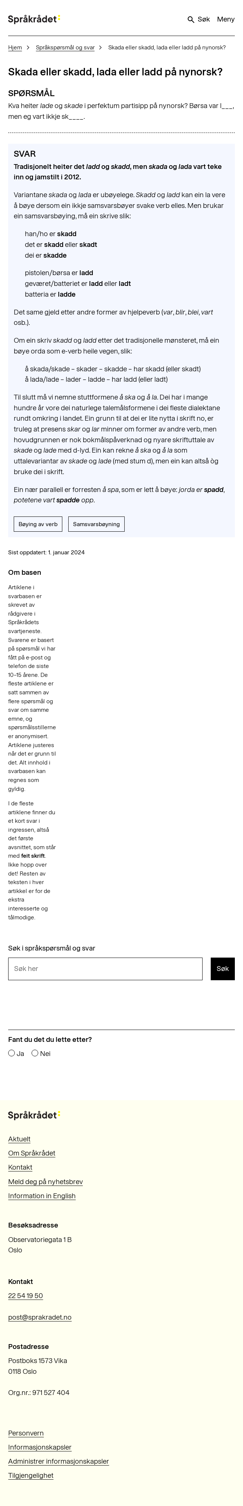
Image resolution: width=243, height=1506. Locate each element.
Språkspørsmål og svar (65, 47)
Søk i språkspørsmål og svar (51, 948)
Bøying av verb (38, 524)
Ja (20, 1053)
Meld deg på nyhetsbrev (45, 1181)
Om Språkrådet (31, 1153)
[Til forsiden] (34, 19)
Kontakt (20, 1167)
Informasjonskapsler (40, 1447)
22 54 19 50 (25, 1295)
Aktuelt (19, 1139)
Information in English (42, 1196)
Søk (198, 19)
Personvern (26, 1433)
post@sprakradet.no (40, 1317)
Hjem (15, 47)
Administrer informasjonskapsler (58, 1461)
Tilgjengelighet (30, 1475)
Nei (45, 1053)
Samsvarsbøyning (96, 524)
